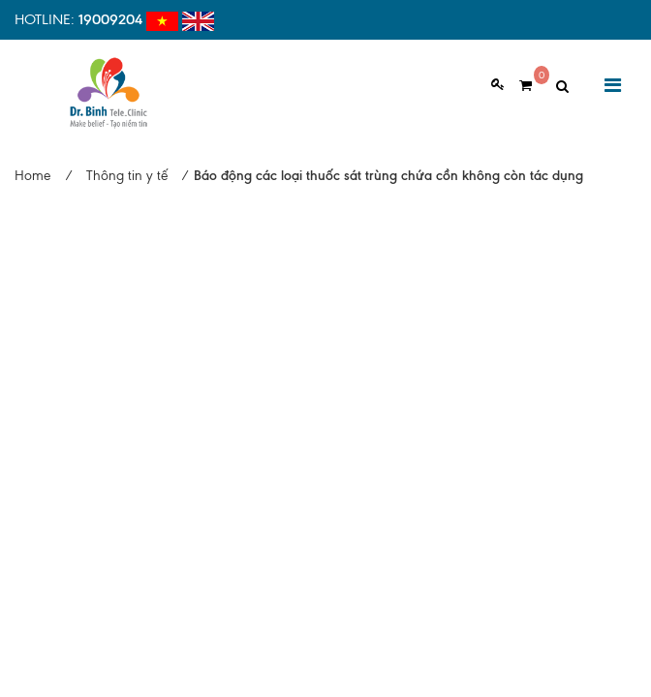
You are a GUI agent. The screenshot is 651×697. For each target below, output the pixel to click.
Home (32, 175)
